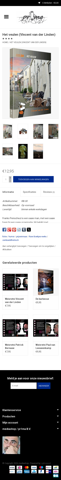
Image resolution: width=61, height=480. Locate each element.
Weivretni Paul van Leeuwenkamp (45, 346)
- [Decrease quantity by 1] (10, 181)
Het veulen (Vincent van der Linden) (28, 42)
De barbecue (42, 299)
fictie (4, 236)
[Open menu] (6, 16)
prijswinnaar (21, 236)
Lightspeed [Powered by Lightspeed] (46, 463)
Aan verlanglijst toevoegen (14, 246)
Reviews (49, 192)
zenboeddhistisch (10, 240)
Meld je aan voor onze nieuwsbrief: (30, 378)
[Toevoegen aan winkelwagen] (33, 179)
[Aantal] (5, 179)
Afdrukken (7, 249)
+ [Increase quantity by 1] (10, 178)
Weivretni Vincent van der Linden (14, 300)
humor (11, 236)
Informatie (8, 192)
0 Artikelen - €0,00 (48, 3)
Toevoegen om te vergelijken (41, 246)
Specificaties (29, 192)
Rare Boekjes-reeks (38, 236)
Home (5, 42)
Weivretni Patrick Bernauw (14, 346)
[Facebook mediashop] (30, 395)
